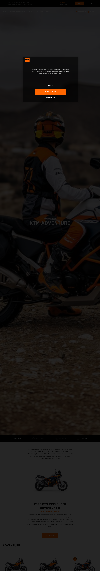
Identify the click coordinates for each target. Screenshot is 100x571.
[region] (50, 79)
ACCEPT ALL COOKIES (50, 92)
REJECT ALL (50, 85)
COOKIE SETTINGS (50, 98)
